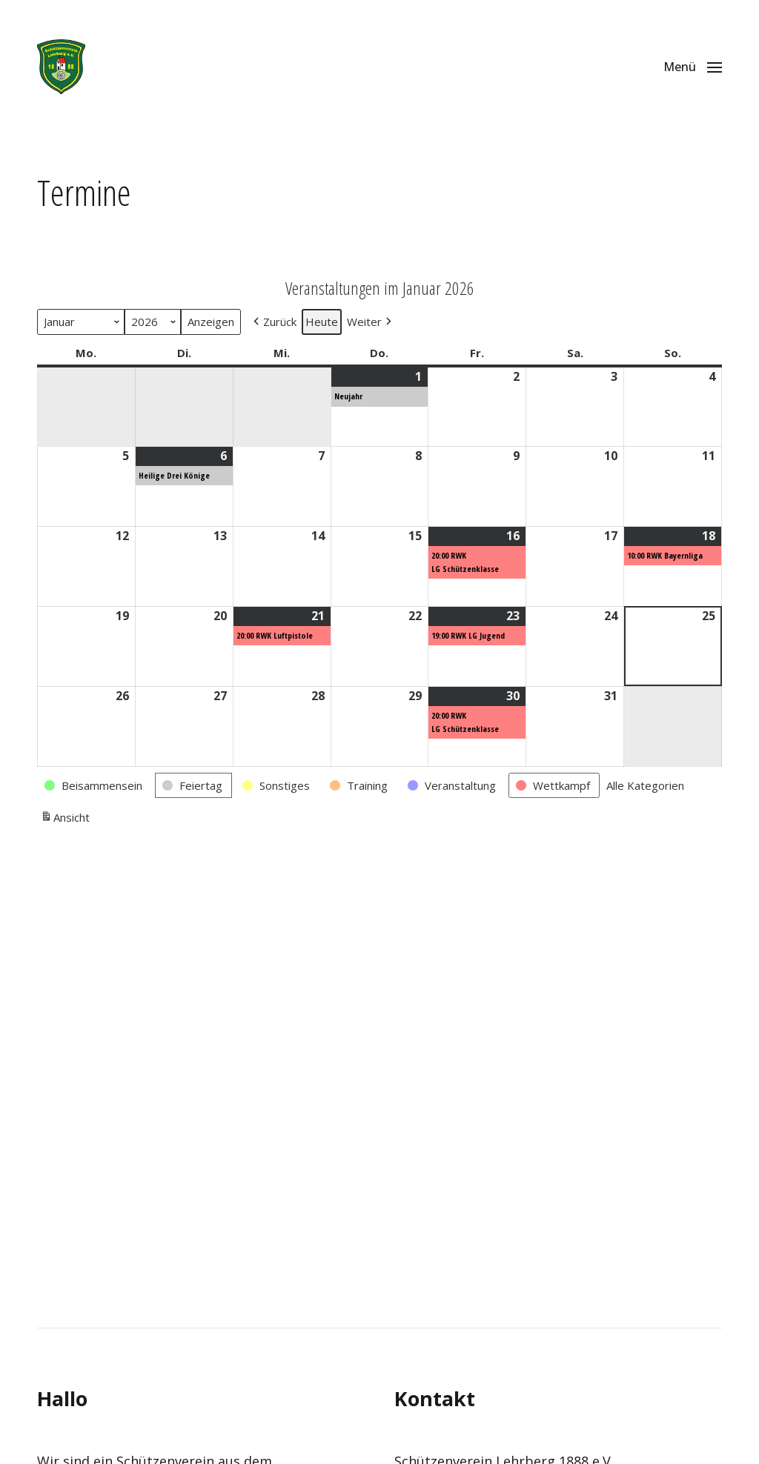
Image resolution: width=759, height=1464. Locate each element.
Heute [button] (321, 321)
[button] (692, 66)
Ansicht (65, 819)
